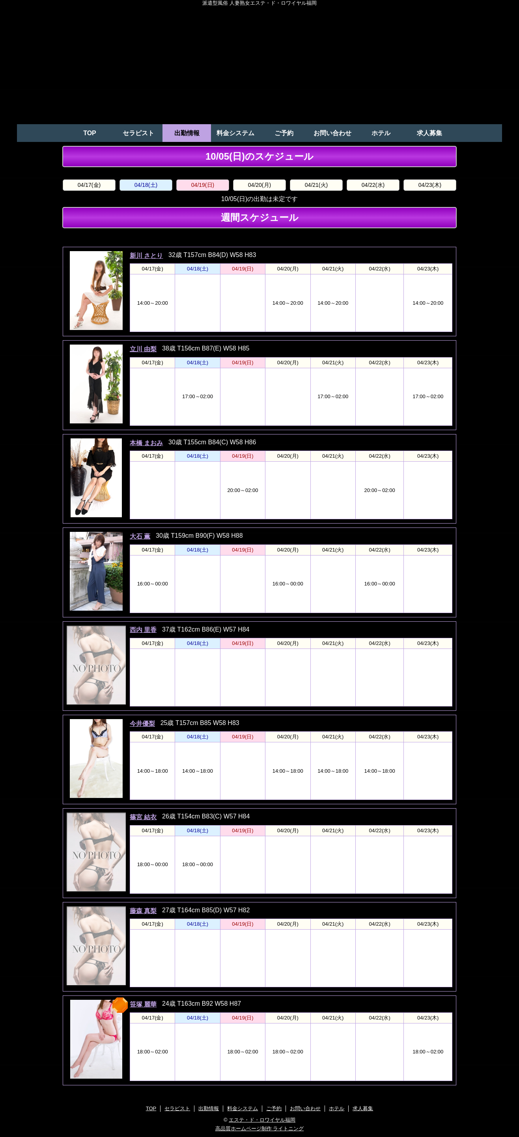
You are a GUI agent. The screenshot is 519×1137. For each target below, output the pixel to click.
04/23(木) (429, 185)
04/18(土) (145, 185)
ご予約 (283, 133)
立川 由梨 (143, 349)
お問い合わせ (332, 133)
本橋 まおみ (146, 443)
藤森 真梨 (143, 911)
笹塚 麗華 (143, 1004)
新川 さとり (146, 255)
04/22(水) (373, 185)
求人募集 (429, 133)
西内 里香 (143, 629)
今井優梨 (142, 723)
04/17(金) (89, 185)
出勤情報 (187, 133)
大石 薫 (140, 536)
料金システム (235, 133)
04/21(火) (316, 185)
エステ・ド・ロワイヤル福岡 (262, 1120)
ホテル (381, 133)
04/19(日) (202, 185)
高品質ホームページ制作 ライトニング (259, 1128)
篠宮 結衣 (143, 817)
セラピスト (138, 133)
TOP (89, 133)
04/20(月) (259, 185)
